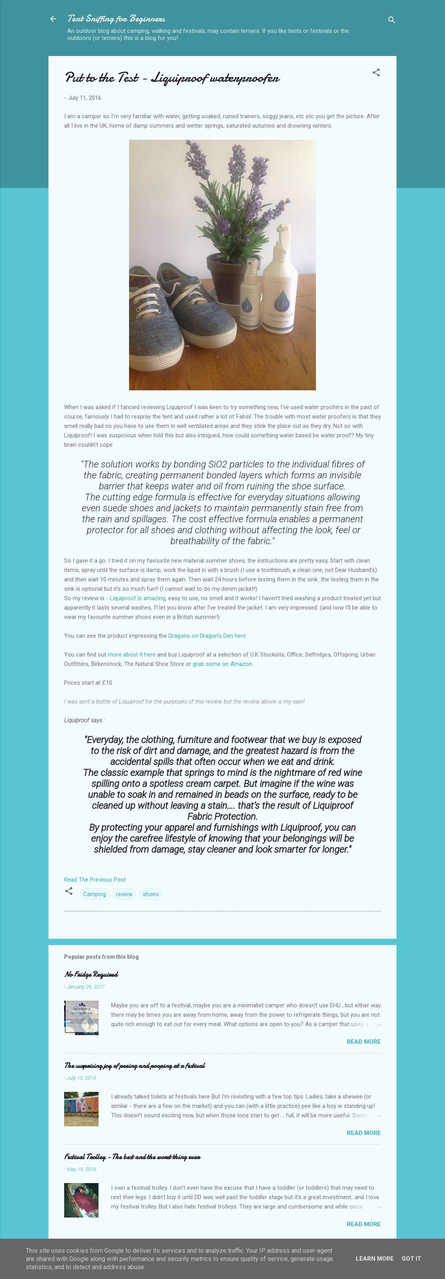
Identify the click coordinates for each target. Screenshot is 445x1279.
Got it (411, 1258)
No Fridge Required (90, 975)
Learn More (375, 1258)
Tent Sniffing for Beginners (116, 18)
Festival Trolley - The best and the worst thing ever (131, 1157)
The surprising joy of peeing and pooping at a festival (134, 1066)
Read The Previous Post (95, 879)
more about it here (132, 654)
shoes (151, 894)
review (124, 894)
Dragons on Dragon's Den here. (208, 635)
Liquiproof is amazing (137, 598)
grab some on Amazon (222, 663)
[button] (376, 74)
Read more (364, 1041)
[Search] (392, 21)
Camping (94, 894)
